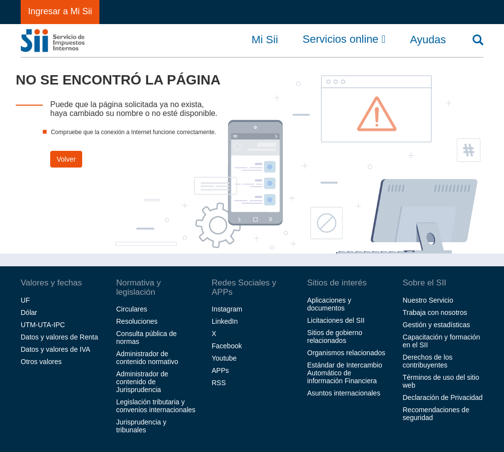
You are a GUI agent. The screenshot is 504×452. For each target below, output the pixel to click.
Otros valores (41, 362)
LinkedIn (225, 321)
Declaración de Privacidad (443, 397)
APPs (220, 370)
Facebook (227, 346)
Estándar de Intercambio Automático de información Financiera (344, 373)
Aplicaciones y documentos (329, 304)
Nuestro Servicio (428, 300)
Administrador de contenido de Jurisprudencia (142, 382)
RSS (219, 383)
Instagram (227, 309)
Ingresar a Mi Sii (60, 11)
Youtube (224, 358)
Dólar (29, 312)
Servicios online (344, 39)
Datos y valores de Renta (59, 337)
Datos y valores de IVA (55, 349)
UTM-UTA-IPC (43, 325)
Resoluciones (137, 321)
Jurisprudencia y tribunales (141, 426)
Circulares (131, 309)
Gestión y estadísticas (436, 325)
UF (25, 300)
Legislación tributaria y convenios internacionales (155, 406)
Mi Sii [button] (265, 40)
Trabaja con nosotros (435, 312)
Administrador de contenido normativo (147, 358)
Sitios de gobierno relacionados (334, 336)
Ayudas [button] (428, 40)
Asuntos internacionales (343, 393)
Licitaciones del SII (336, 320)
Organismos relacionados (346, 353)
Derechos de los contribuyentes (427, 361)
